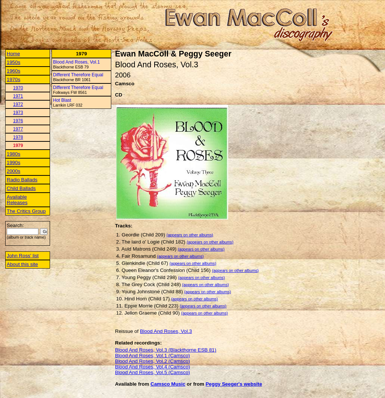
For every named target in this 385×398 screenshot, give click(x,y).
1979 (18, 145)
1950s (13, 62)
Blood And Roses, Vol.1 (76, 62)
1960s (13, 71)
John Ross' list (23, 255)
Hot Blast (62, 100)
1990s (13, 162)
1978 (18, 137)
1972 (18, 104)
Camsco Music (167, 384)
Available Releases (17, 199)
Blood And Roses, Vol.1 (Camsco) (152, 355)
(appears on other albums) (190, 235)
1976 (18, 120)
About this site (22, 264)
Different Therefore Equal (78, 74)
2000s (13, 171)
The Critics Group (26, 211)
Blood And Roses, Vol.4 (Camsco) (152, 367)
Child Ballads (21, 188)
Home (13, 53)
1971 (18, 96)
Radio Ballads (22, 180)
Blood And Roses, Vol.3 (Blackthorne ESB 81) (165, 350)
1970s (13, 79)
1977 (18, 129)
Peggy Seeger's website (233, 384)
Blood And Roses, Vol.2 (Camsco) (152, 361)
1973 (18, 112)
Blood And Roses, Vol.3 (166, 331)
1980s (13, 154)
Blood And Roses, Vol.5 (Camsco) (152, 372)
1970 (18, 88)
